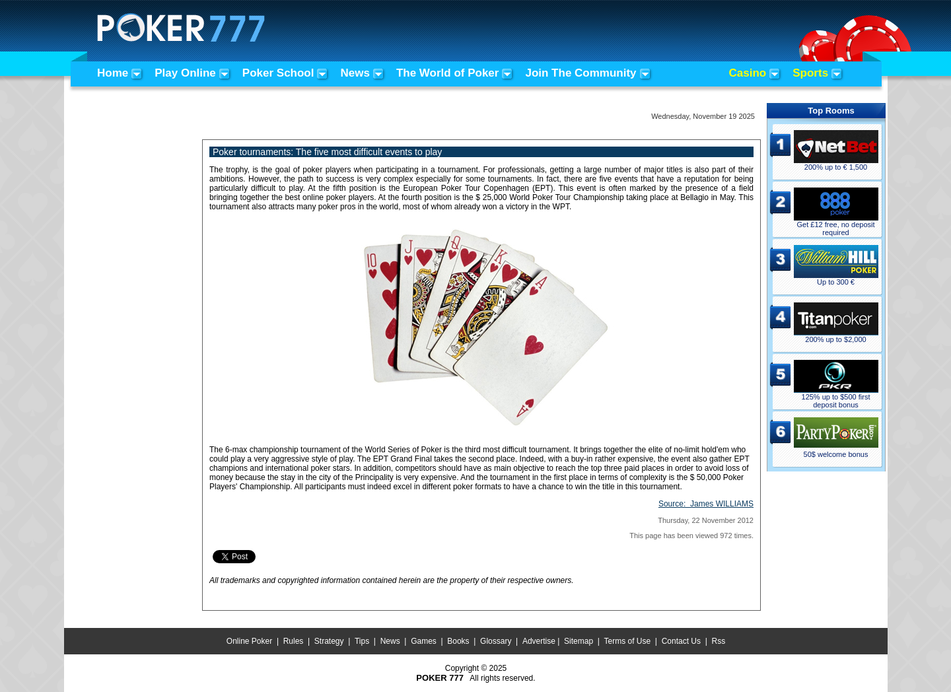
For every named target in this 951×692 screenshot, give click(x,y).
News (354, 73)
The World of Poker (447, 73)
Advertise (538, 641)
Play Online (185, 73)
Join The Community (580, 73)
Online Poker (249, 641)
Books (458, 641)
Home (112, 73)
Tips (362, 641)
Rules (293, 641)
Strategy (329, 641)
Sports (810, 73)
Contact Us (681, 641)
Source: (706, 503)
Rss (718, 641)
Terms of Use (627, 641)
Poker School (278, 73)
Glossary (495, 641)
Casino (748, 73)
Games (424, 641)
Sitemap (578, 641)
